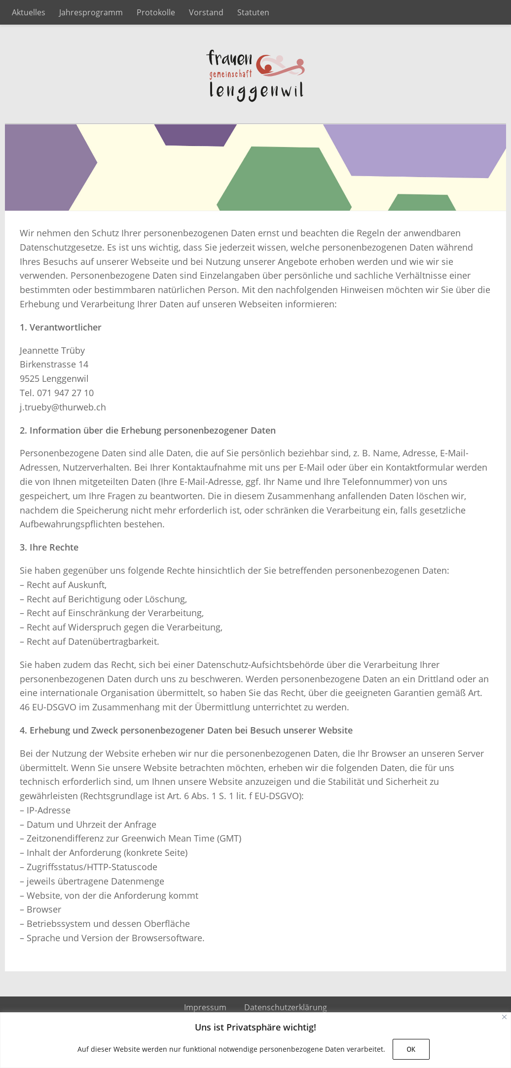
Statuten (253, 12)
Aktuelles (28, 12)
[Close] (504, 1017)
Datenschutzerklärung (285, 1007)
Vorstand (206, 12)
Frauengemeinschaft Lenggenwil (255, 74)
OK (410, 1049)
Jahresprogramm (91, 12)
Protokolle (156, 12)
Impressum (205, 1007)
